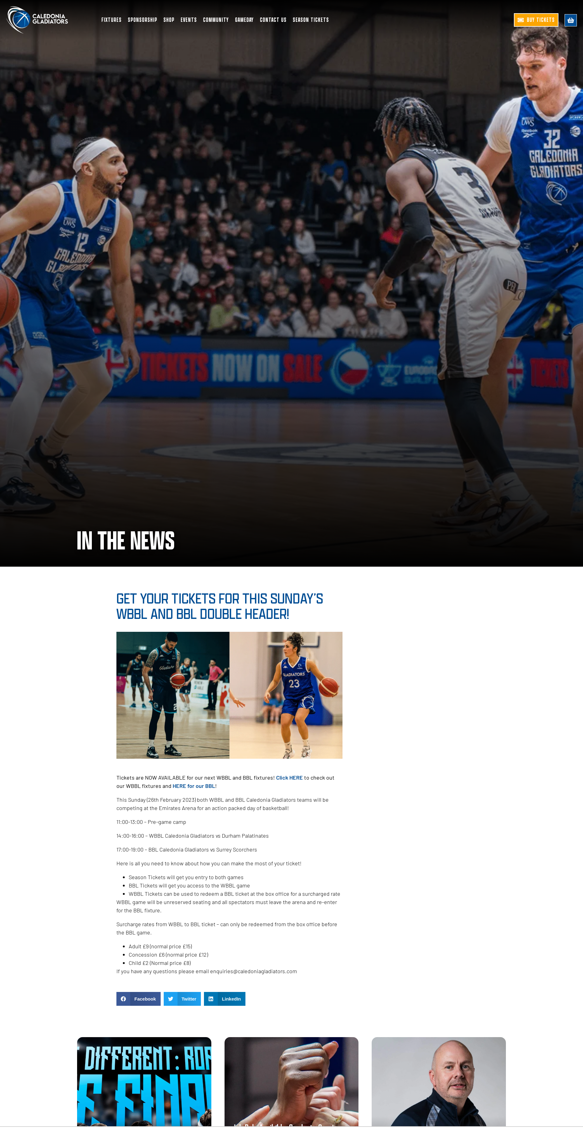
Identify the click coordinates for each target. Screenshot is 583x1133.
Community (216, 20)
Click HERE (289, 777)
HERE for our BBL (194, 785)
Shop (168, 20)
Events (189, 20)
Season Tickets (311, 20)
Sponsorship (142, 20)
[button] (138, 999)
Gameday (244, 20)
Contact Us (273, 20)
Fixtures (111, 20)
